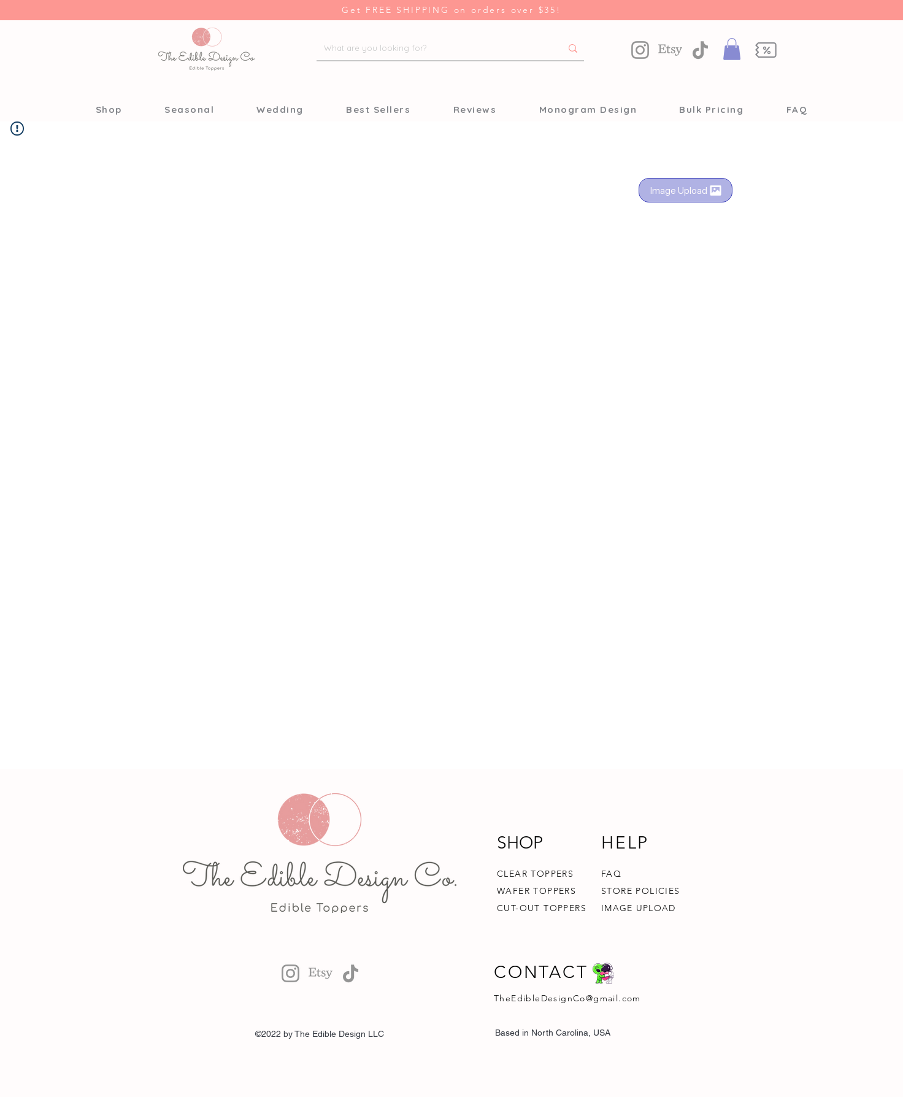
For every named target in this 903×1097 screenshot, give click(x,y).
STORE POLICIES (640, 890)
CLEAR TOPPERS (535, 873)
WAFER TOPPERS (536, 890)
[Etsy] (670, 50)
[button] (732, 49)
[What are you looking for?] (433, 48)
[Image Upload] (685, 190)
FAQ (611, 873)
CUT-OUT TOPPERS (541, 908)
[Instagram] (640, 50)
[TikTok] (700, 50)
